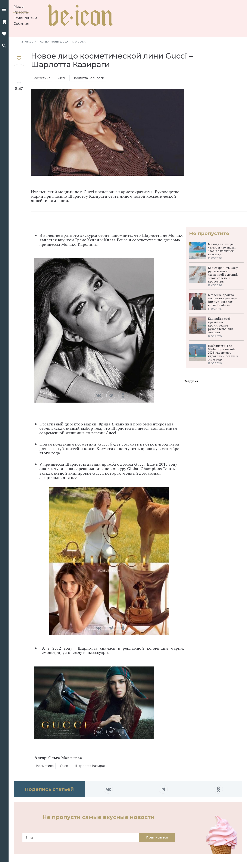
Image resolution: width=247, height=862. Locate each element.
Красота (21, 12)
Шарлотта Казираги (87, 78)
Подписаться (157, 837)
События (21, 24)
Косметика (41, 78)
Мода (19, 6)
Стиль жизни (25, 18)
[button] (4, 10)
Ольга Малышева (54, 41)
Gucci (61, 78)
